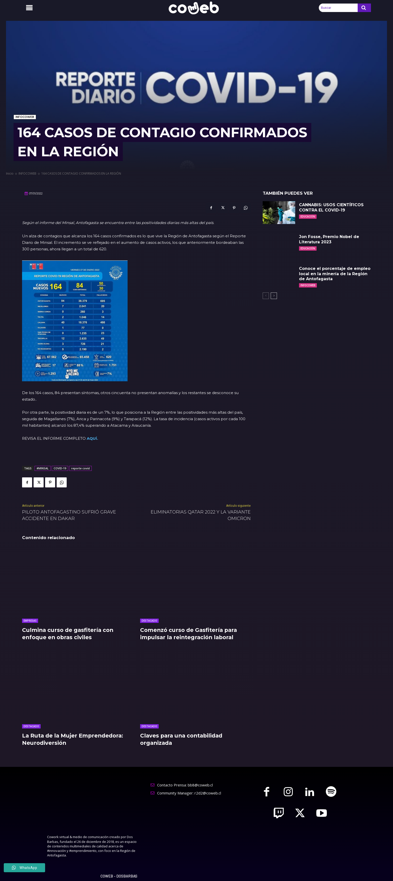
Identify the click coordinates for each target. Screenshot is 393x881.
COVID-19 (60, 468)
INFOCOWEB (25, 117)
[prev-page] (266, 295)
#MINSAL (43, 468)
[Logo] (196, 8)
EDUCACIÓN (308, 216)
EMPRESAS (30, 620)
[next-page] (274, 295)
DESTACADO (149, 620)
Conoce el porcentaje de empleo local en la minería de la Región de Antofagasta (334, 273)
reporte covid (80, 468)
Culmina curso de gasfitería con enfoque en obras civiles (69, 634)
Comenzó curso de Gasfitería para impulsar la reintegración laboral (190, 634)
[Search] (364, 8)
